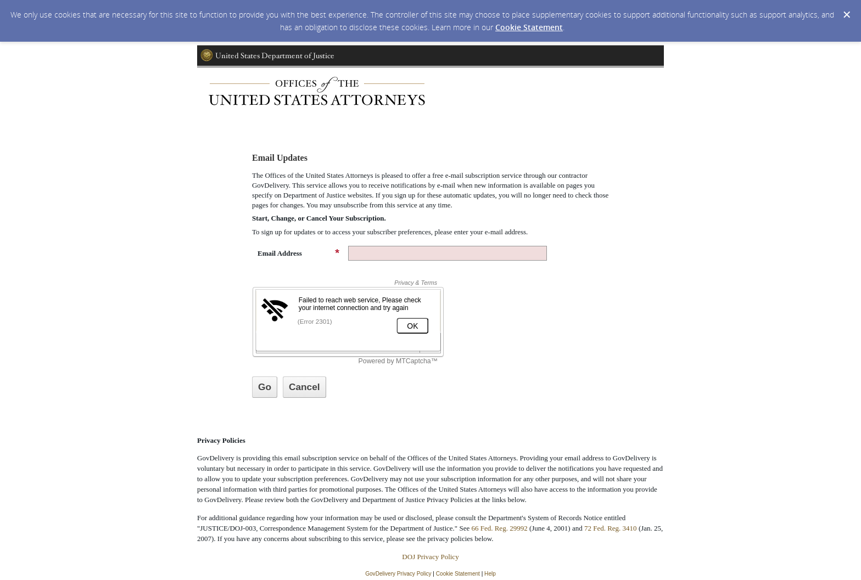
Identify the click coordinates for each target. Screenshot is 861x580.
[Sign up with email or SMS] (264, 387)
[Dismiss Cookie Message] (846, 15)
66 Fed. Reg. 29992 (499, 528)
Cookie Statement (529, 27)
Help (490, 574)
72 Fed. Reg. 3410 (610, 528)
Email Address (299, 253)
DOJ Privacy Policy (430, 557)
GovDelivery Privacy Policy (398, 574)
